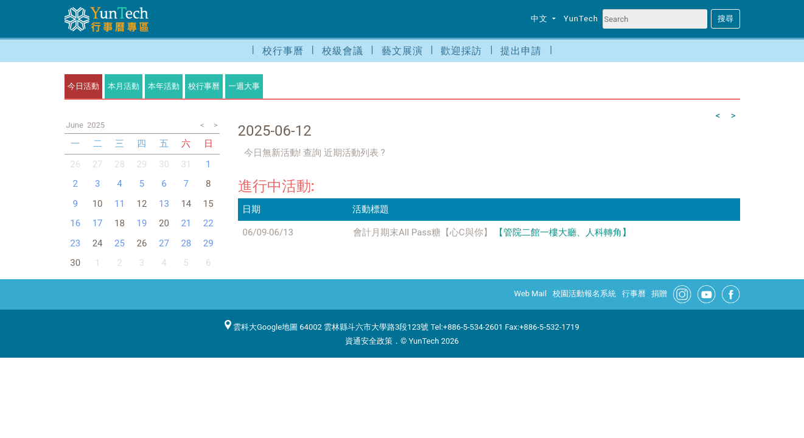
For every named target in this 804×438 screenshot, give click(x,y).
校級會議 (342, 51)
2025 (96, 125)
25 (119, 243)
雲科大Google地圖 (261, 327)
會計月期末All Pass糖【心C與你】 (422, 232)
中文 (540, 18)
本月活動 (123, 86)
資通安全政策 (369, 341)
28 (119, 164)
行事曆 (634, 293)
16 (75, 223)
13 (164, 203)
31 (186, 164)
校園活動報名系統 (584, 293)
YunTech (581, 18)
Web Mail (530, 293)
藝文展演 (402, 51)
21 (186, 223)
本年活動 (164, 86)
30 (164, 164)
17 (98, 223)
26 (75, 164)
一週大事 (244, 86)
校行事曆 (283, 51)
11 (119, 203)
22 (208, 223)
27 (98, 164)
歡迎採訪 (461, 51)
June (74, 125)
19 (142, 223)
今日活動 (83, 86)
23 (75, 243)
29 (142, 164)
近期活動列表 (350, 152)
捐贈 (659, 293)
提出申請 (521, 51)
